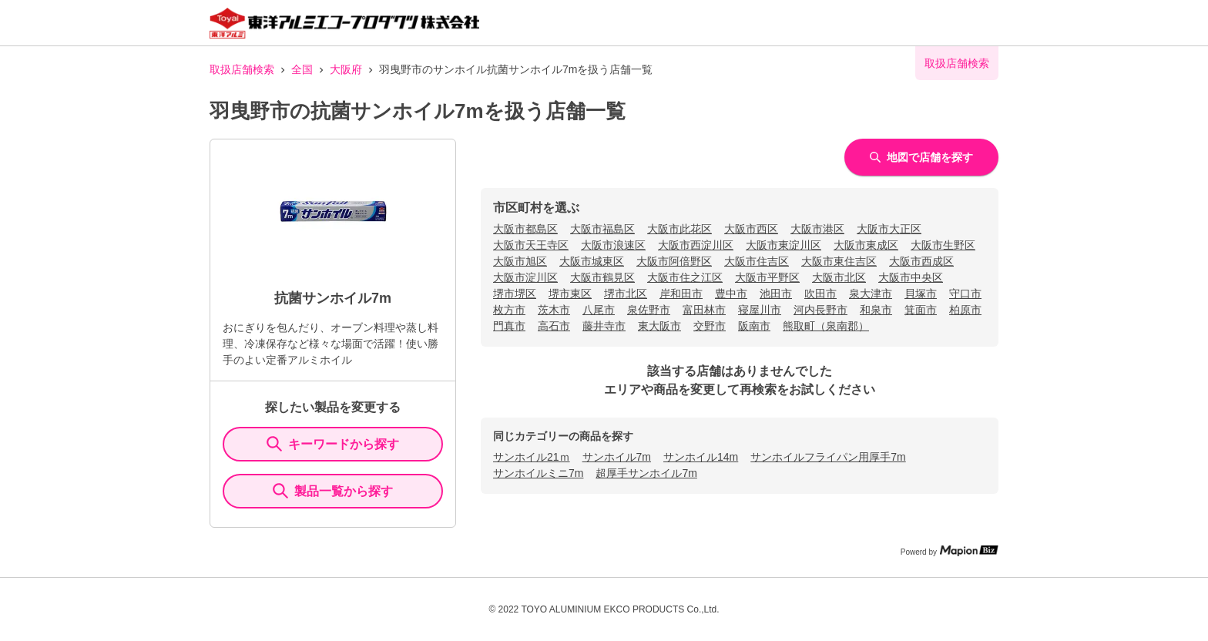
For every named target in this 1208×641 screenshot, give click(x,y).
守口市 (965, 293)
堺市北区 (625, 293)
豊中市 (731, 293)
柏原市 (965, 310)
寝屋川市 (759, 310)
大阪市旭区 (520, 261)
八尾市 (598, 310)
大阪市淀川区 (525, 277)
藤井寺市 (604, 326)
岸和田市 (681, 293)
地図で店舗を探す (921, 157)
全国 (302, 69)
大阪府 (346, 69)
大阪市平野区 (767, 277)
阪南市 (754, 326)
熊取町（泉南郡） (826, 326)
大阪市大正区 (889, 229)
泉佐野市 (648, 310)
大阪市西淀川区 (695, 245)
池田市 (776, 293)
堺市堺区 (514, 293)
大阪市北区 (839, 277)
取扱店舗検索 (242, 69)
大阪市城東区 (591, 261)
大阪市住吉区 (756, 261)
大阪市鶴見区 (602, 277)
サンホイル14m (700, 457)
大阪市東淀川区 (783, 245)
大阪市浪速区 (613, 245)
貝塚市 (920, 293)
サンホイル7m (616, 457)
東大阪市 (659, 326)
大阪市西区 (751, 229)
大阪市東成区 (866, 245)
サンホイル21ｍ (531, 457)
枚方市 (509, 310)
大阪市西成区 (921, 261)
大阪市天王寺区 (531, 245)
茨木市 (554, 310)
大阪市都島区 (525, 229)
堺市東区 (570, 293)
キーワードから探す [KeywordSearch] (333, 443)
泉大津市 (870, 293)
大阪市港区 (817, 229)
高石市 (554, 326)
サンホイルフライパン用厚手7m (827, 457)
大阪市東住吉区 (839, 261)
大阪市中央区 (910, 277)
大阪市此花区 (679, 229)
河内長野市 (820, 310)
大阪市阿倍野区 (674, 261)
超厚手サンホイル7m (646, 473)
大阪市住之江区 (685, 277)
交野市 (709, 326)
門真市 (509, 326)
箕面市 (920, 310)
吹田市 (820, 293)
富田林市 (704, 310)
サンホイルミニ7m (538, 473)
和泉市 (876, 310)
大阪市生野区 (943, 245)
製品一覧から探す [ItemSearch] (333, 490)
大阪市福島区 (602, 229)
